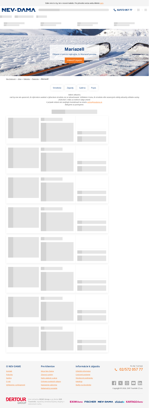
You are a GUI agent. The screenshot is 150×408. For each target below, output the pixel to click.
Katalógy (79, 381)
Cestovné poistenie (83, 374)
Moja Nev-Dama (47, 371)
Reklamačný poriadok (49, 388)
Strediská (57, 88)
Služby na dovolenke (83, 385)
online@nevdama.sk (94, 102)
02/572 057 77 (124, 10)
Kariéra (9, 378)
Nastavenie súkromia (49, 385)
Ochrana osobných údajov (51, 381)
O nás (8, 381)
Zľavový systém (47, 374)
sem (101, 3)
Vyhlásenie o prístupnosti (15, 385)
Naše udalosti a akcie (49, 378)
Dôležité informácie (83, 371)
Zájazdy (70, 88)
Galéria (82, 88)
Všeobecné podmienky (84, 378)
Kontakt (9, 371)
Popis (93, 88)
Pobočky (9, 374)
